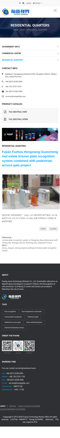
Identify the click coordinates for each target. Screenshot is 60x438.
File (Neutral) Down (16, 119)
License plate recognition (13, 317)
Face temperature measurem (32, 311)
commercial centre (11, 53)
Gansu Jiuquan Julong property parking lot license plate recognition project (29, 249)
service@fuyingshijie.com (15, 96)
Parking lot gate (33, 317)
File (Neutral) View (15, 112)
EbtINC (13, 406)
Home (15, 30)
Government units (11, 47)
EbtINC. (40, 419)
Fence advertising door (34, 322)
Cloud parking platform (12, 409)
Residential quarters (37, 30)
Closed (53, 229)
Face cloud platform (29, 406)
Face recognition (10, 311)
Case (22, 30)
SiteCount (49, 419)
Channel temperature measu (14, 328)
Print (43, 229)
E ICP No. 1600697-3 (19, 419)
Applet (28, 3)
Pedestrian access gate (12, 322)
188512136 (18, 386)
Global (37, 3)
